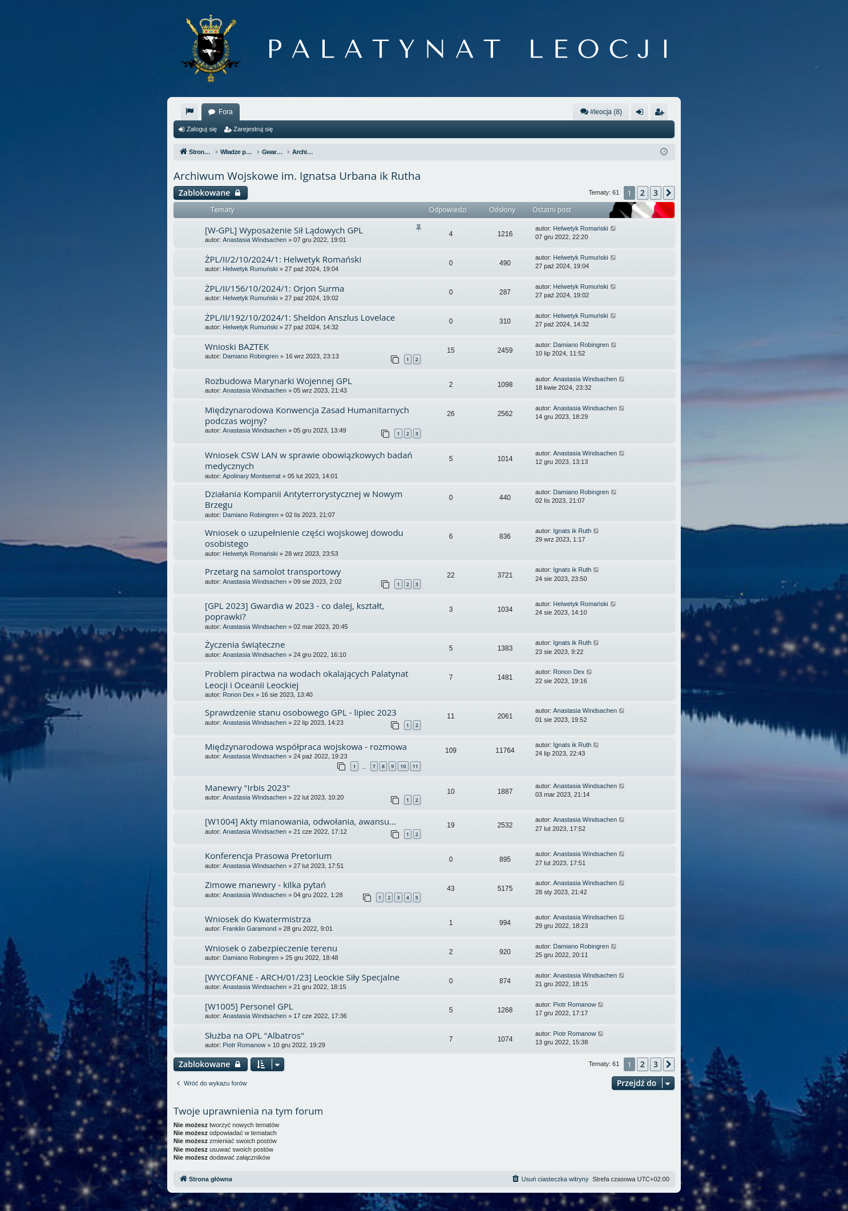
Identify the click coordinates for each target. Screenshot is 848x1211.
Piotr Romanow (574, 1004)
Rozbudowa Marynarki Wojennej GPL (278, 380)
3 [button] (655, 192)
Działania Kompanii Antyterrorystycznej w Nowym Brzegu (303, 499)
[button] (669, 193)
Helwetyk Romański (580, 228)
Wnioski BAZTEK (237, 346)
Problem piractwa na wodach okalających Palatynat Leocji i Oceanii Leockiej (307, 679)
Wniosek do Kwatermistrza (258, 919)
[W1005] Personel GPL (249, 1006)
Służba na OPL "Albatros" (254, 1035)
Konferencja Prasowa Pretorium (268, 855)
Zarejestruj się (253, 129)
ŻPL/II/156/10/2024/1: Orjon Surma (274, 288)
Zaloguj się (202, 129)
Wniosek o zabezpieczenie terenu (271, 948)
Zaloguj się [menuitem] (642, 114)
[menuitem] (189, 111)
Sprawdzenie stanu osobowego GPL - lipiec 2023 (301, 712)
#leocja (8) (601, 111)
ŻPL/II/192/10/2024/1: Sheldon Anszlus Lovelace (300, 317)
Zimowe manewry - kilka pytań (265, 884)
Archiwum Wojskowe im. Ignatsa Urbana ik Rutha (297, 175)
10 (403, 766)
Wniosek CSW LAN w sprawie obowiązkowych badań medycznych (309, 460)
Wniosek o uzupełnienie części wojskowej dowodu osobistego (304, 538)
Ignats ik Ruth (572, 530)
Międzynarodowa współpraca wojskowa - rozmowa (306, 746)
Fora (226, 112)
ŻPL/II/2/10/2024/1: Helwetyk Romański (283, 259)
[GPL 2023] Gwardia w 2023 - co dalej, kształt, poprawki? (294, 611)
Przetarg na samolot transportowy (273, 571)
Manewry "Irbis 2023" (247, 787)
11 (415, 766)
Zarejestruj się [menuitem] (661, 114)
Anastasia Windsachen (254, 239)
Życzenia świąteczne (245, 644)
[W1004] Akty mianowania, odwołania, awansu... (300, 821)
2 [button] (642, 192)
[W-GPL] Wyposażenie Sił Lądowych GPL (284, 230)
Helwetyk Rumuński (250, 268)
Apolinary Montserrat (252, 476)
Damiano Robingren (250, 356)
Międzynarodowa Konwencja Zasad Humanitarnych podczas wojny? (307, 415)
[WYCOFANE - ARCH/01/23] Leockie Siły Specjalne (302, 977)
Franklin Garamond (249, 928)
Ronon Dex (238, 694)
